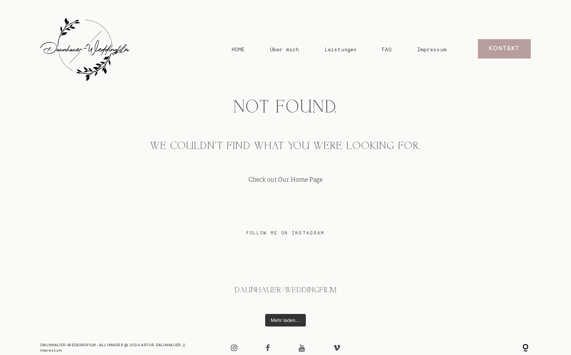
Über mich (284, 49)
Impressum (432, 49)
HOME (238, 49)
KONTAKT (504, 48)
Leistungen (340, 49)
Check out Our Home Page (285, 180)
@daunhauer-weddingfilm (285, 290)
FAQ (387, 49)
